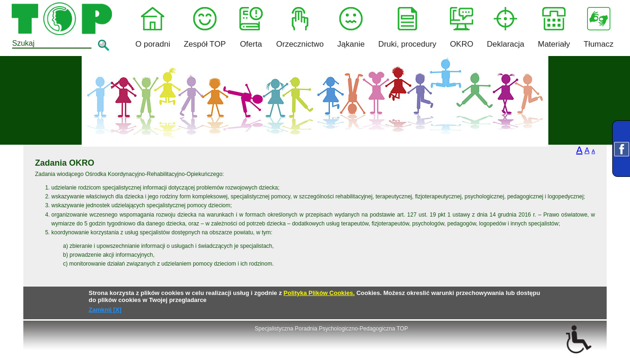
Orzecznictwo (300, 28)
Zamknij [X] (105, 309)
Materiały (554, 28)
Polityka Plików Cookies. (319, 292)
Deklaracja (505, 28)
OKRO (461, 28)
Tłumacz (598, 28)
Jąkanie (351, 28)
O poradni (152, 28)
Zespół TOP (205, 28)
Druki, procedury (407, 28)
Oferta (251, 28)
